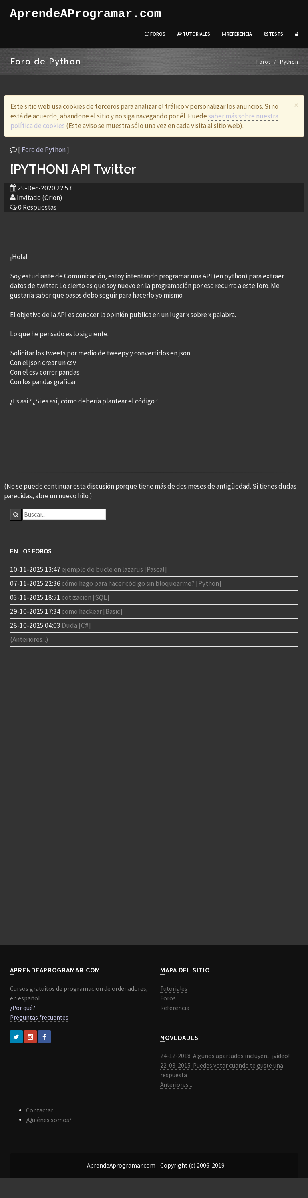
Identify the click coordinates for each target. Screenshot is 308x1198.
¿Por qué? (22, 1008)
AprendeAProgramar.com (85, 14)
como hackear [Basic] (92, 611)
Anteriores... (176, 1084)
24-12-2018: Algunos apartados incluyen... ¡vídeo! (225, 1056)
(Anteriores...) (29, 639)
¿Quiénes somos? (49, 1120)
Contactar (39, 1110)
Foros (155, 34)
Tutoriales (193, 34)
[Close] (296, 105)
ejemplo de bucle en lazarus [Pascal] (114, 569)
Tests (273, 34)
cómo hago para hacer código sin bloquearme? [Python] (141, 583)
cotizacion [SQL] (85, 597)
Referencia (237, 34)
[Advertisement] (154, 232)
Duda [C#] (76, 625)
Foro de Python (44, 149)
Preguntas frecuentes (39, 1017)
